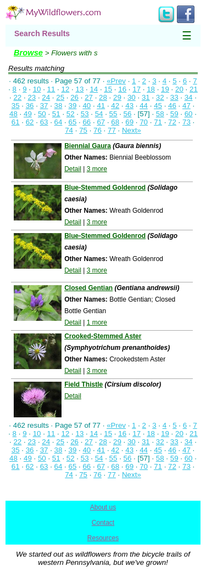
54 (99, 114)
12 (66, 89)
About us (103, 507)
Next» (131, 130)
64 (58, 122)
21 (194, 89)
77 (112, 130)
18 (151, 89)
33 (174, 97)
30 (131, 97)
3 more (97, 169)
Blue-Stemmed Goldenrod (105, 187)
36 (30, 105)
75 (83, 130)
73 (186, 122)
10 (37, 89)
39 (73, 105)
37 (44, 105)
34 (189, 97)
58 (160, 114)
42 (115, 105)
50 (42, 114)
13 (79, 89)
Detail (72, 169)
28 (103, 97)
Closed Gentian (88, 288)
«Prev (116, 81)
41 (101, 105)
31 (146, 97)
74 (69, 130)
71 (158, 122)
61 (16, 122)
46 (172, 105)
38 (58, 105)
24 (46, 97)
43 (129, 105)
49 (28, 114)
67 (101, 122)
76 (97, 130)
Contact (103, 522)
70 (144, 122)
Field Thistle (83, 384)
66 (86, 122)
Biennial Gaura (87, 146)
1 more (97, 322)
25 (60, 97)
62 (30, 122)
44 (144, 105)
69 (129, 122)
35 (16, 105)
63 (44, 122)
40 (86, 105)
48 (13, 114)
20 (179, 89)
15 (108, 89)
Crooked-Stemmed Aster (102, 336)
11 (51, 89)
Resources (103, 538)
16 (122, 89)
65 (73, 122)
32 (160, 97)
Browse (28, 52)
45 (158, 105)
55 (113, 114)
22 (17, 97)
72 (172, 122)
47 (186, 105)
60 (189, 114)
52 (70, 114)
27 (89, 97)
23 (31, 97)
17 (136, 89)
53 (85, 114)
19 (165, 89)
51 (56, 114)
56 (128, 114)
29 (117, 97)
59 (174, 114)
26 (74, 97)
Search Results (42, 33)
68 (115, 122)
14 (94, 89)
